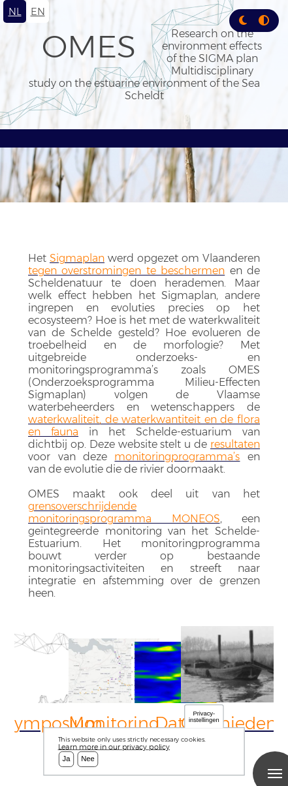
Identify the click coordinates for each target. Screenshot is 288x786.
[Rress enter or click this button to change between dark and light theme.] (244, 20)
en (38, 11)
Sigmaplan (77, 258)
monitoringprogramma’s (177, 456)
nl (15, 11)
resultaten (235, 444)
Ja (67, 759)
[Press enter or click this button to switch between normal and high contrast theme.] (264, 20)
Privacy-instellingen (204, 716)
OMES (89, 46)
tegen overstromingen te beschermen (126, 270)
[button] (243, 20)
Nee (88, 759)
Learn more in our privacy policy (114, 746)
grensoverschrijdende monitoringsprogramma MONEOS (123, 512)
